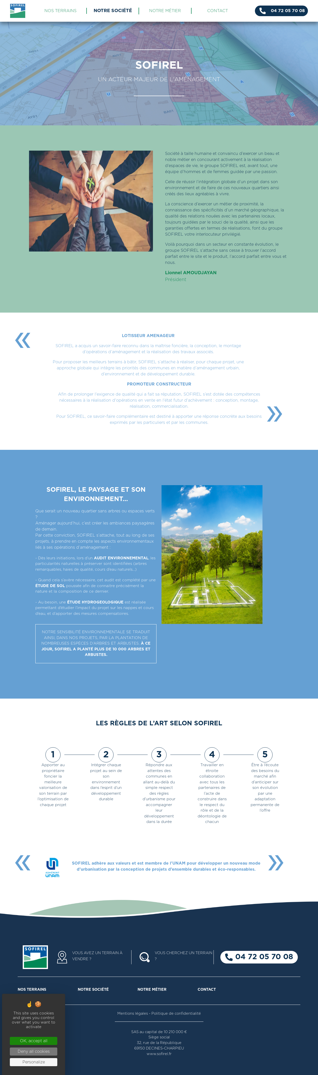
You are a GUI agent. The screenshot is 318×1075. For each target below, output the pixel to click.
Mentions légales (132, 1013)
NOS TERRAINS (60, 11)
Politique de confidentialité (176, 1013)
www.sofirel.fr (159, 1054)
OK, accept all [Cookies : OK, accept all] (33, 1041)
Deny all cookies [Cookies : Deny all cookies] (34, 1052)
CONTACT (217, 11)
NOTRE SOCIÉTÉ (113, 11)
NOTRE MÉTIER (165, 11)
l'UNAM (178, 863)
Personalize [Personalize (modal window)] (33, 1062)
